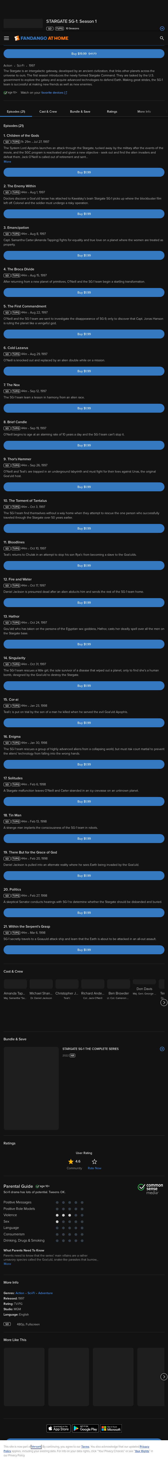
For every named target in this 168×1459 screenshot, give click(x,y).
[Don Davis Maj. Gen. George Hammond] (144, 971)
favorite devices (54, 61)
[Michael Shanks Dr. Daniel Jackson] (41, 971)
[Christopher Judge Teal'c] (67, 971)
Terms (85, 1415)
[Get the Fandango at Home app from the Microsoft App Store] (111, 1397)
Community (74, 1137)
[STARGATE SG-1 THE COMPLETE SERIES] (113, 1017)
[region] (84, 1434)
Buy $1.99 (84, 141)
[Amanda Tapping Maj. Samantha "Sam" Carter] (15, 971)
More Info (144, 80)
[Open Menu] (6, 6)
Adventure (45, 1261)
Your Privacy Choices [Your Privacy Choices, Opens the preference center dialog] (67, 1452)
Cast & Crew (48, 80)
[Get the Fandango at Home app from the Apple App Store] (58, 1397)
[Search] (162, 6)
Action (20, 1261)
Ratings (112, 80)
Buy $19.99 (91, 22)
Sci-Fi (31, 1261)
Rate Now (94, 1137)
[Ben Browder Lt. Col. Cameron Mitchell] (118, 971)
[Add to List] (162, 1017)
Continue (100, 1452)
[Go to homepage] (41, 6)
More (7, 130)
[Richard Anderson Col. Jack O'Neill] (93, 971)
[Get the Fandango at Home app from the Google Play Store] (85, 1397)
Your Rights (142, 1419)
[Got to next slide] (164, 971)
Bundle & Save (80, 80)
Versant (36, 1415)
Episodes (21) (16, 80)
